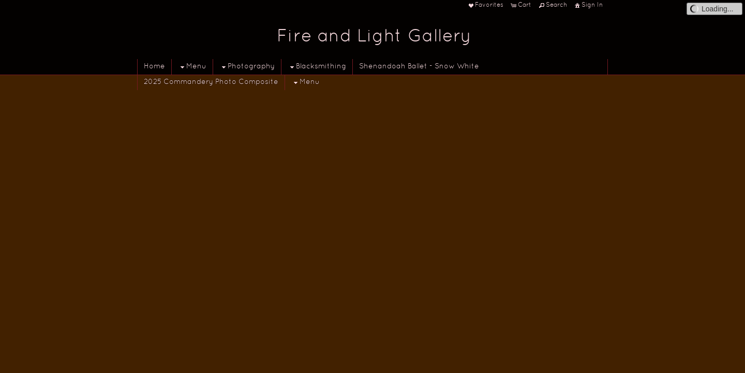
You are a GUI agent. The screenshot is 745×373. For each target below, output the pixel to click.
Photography (247, 67)
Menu (192, 67)
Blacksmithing (317, 67)
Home (154, 66)
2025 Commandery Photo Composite (211, 82)
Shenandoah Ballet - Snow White (419, 66)
